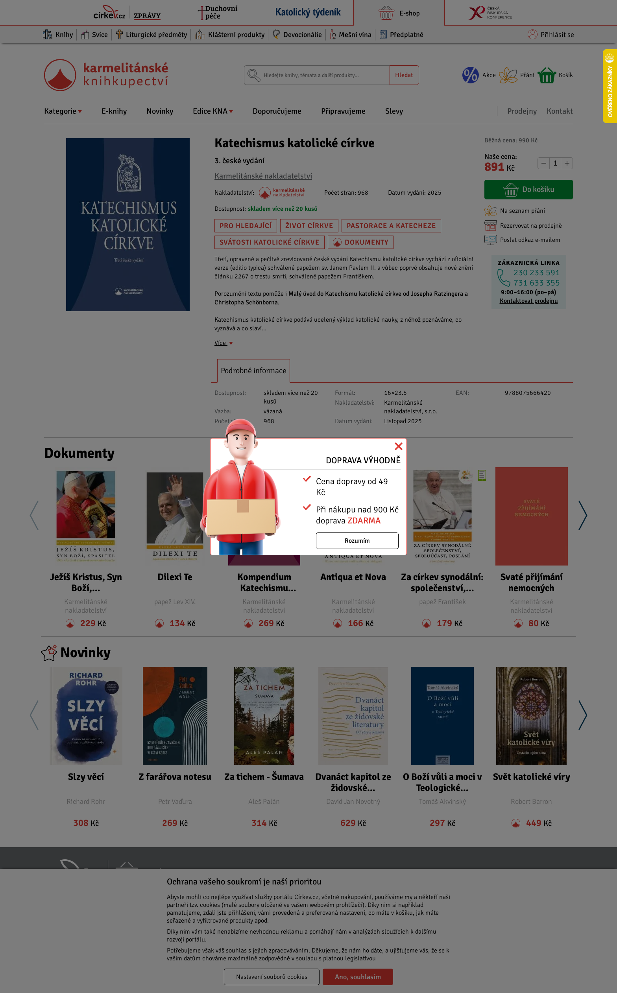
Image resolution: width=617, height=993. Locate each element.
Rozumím (357, 541)
